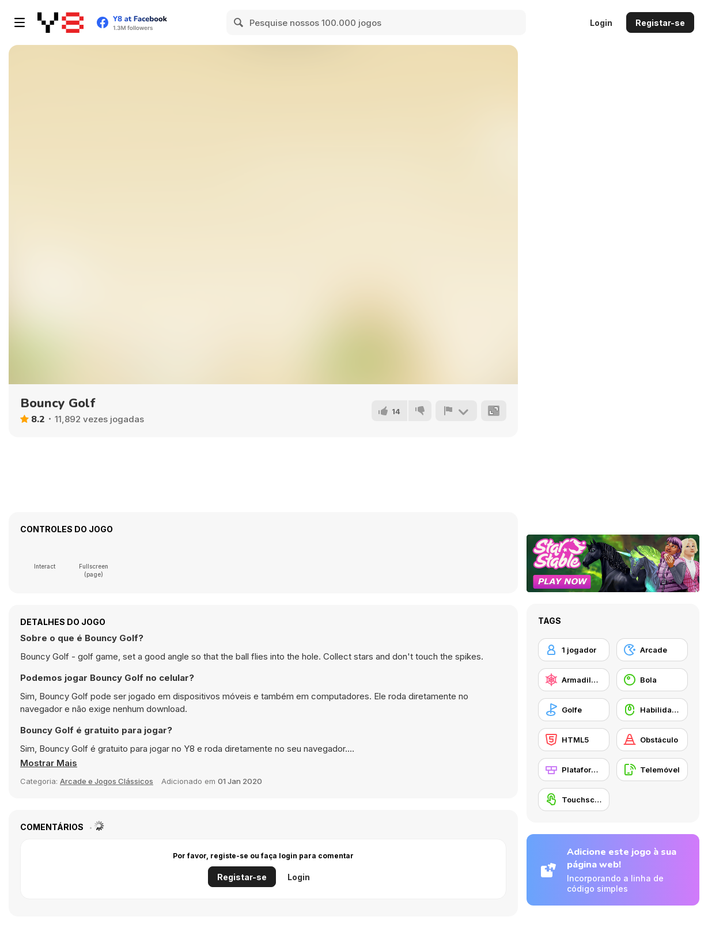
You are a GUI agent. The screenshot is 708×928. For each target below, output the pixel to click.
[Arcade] (652, 649)
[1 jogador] (573, 649)
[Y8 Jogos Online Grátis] (60, 22)
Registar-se (660, 23)
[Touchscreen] (573, 799)
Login (601, 23)
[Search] (239, 22)
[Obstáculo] (652, 739)
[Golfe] (573, 709)
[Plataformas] (573, 769)
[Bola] (652, 679)
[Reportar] (456, 410)
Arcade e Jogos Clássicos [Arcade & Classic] (106, 781)
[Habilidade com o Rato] (652, 709)
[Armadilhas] (573, 679)
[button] (48, 763)
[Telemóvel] (652, 769)
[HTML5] (573, 739)
